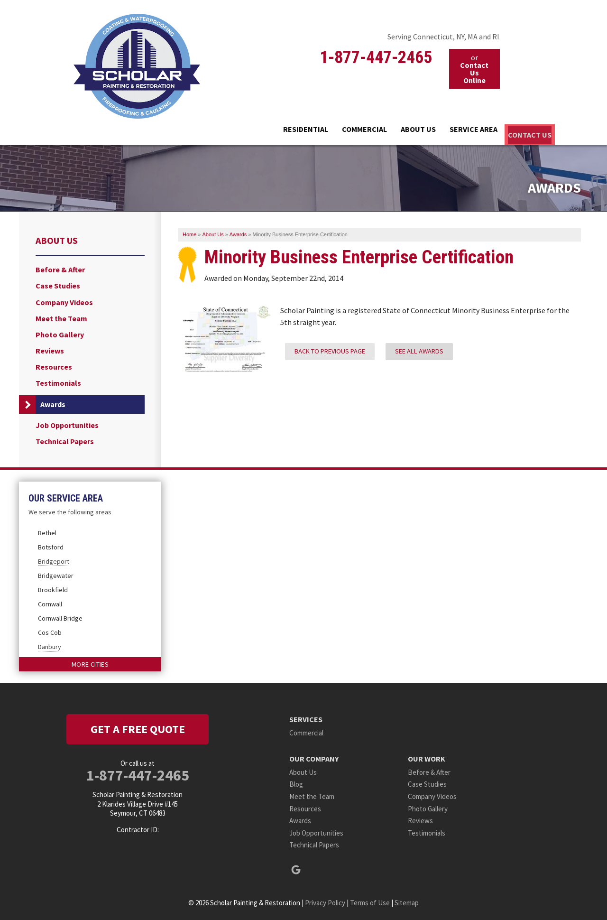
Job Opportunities (67, 423)
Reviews (50, 348)
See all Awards (419, 349)
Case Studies (58, 284)
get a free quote (138, 727)
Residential (232, 131)
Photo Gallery (60, 332)
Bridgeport (53, 559)
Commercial (306, 131)
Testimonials (58, 381)
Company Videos (64, 300)
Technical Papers (65, 439)
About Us (374, 131)
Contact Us (519, 131)
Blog (296, 782)
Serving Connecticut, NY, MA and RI (443, 36)
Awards (52, 402)
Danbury (49, 645)
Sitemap (407, 900)
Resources (54, 365)
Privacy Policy (325, 900)
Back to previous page (329, 349)
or (474, 69)
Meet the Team (61, 316)
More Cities (90, 662)
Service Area (445, 131)
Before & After (60, 267)
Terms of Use (370, 900)
